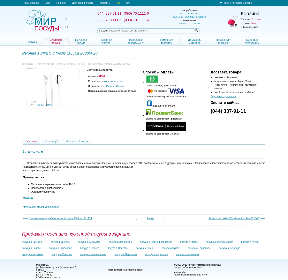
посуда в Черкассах (126, 254)
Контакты (105, 2)
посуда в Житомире (89, 241)
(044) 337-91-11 (228, 111)
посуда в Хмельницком (93, 254)
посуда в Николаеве (60, 248)
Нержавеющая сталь (112, 81)
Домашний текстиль (166, 41)
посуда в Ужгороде (229, 248)
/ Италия (115, 86)
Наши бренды (31, 2)
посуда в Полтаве (117, 248)
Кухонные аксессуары (252, 41)
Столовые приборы (66, 64)
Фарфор (32, 41)
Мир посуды (42, 20)
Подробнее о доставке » (223, 96)
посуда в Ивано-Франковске (156, 241)
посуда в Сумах (171, 248)
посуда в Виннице (32, 241)
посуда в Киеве (189, 241)
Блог (47, 2)
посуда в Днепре (60, 241)
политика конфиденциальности (190, 274)
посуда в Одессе (89, 248)
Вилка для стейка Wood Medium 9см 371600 (234, 218)
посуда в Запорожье (120, 241)
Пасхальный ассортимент (135, 41)
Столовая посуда (56, 41)
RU (118, 2)
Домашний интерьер (194, 41)
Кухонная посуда (106, 41)
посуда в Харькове (32, 254)
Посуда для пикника (223, 41)
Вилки (81, 64)
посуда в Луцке (249, 241)
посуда (177, 267)
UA (128, 2)
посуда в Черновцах (187, 254)
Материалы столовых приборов (41, 207)
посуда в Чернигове (156, 254)
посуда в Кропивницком (219, 241)
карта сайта (180, 272)
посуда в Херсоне (62, 254)
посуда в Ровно (144, 248)
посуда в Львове (31, 248)
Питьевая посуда (81, 41)
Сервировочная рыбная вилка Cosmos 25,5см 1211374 (60, 218)
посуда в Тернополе (199, 248)
